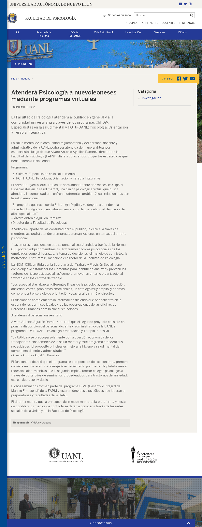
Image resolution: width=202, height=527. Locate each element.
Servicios (159, 32)
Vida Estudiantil (103, 32)
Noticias (25, 78)
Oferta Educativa (74, 34)
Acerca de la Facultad (43, 34)
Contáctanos (101, 523)
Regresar (23, 64)
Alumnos (132, 22)
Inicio (17, 32)
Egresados (187, 22)
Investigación (133, 32)
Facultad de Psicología (50, 18)
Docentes (169, 22)
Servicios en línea (117, 15)
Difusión (183, 32)
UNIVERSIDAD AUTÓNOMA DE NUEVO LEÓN (50, 4)
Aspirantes (150, 22)
